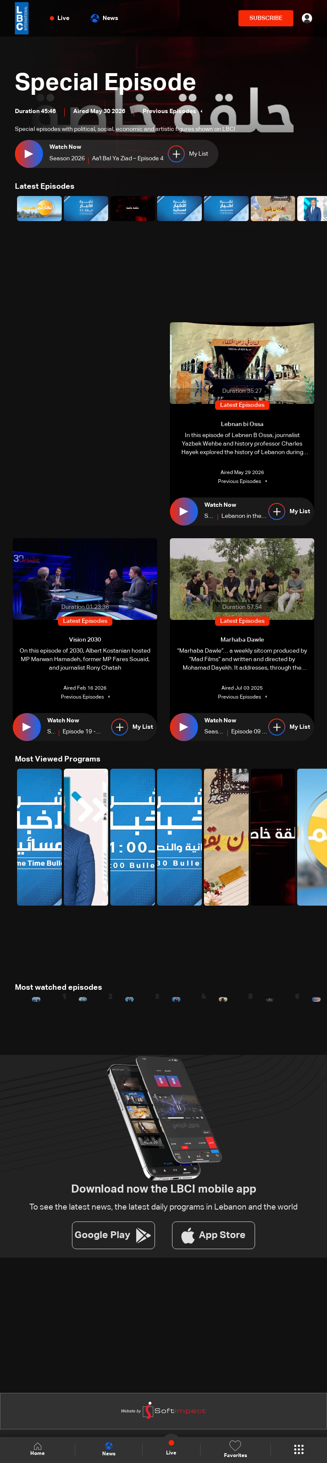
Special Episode (105, 83)
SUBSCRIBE (266, 18)
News (104, 18)
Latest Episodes (45, 186)
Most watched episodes (58, 987)
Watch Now (65, 147)
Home (37, 1450)
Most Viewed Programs (57, 759)
